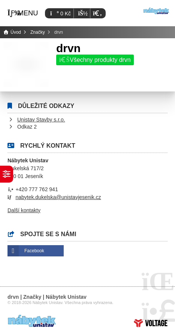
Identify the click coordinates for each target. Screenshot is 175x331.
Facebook (34, 250)
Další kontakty (23, 210)
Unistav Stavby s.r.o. (41, 120)
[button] (96, 13)
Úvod (156, 10)
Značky (37, 32)
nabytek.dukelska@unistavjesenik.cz (58, 197)
